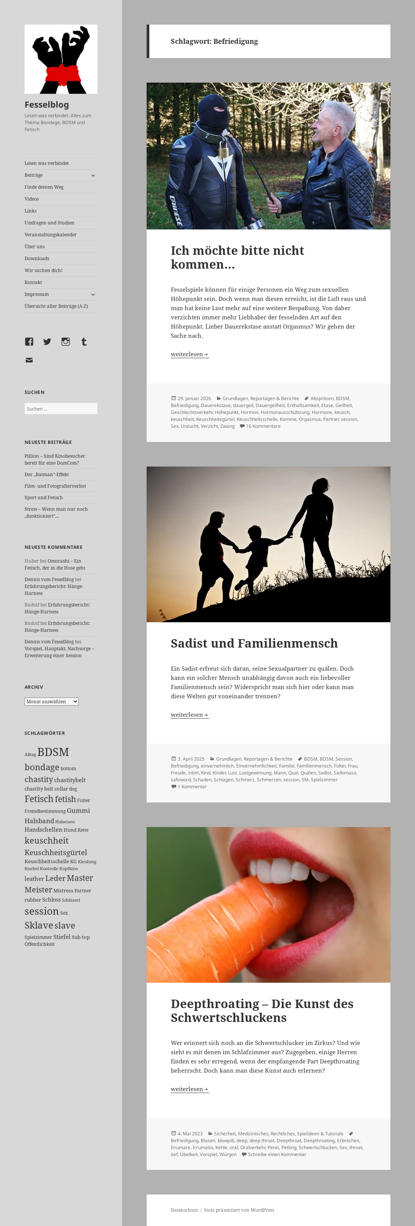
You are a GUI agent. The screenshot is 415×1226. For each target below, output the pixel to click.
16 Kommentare (263, 426)
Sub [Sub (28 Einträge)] (76, 937)
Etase (327, 405)
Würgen (228, 1154)
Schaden (202, 779)
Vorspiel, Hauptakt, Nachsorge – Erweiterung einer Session (59, 652)
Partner (331, 419)
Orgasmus (310, 419)
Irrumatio (203, 1147)
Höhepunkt (226, 412)
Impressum (37, 294)
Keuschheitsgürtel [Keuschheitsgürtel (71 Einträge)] (56, 852)
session (349, 419)
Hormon (249, 412)
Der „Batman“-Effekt (47, 474)
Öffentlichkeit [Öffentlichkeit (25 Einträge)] (40, 944)
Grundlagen (235, 398)
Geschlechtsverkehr (192, 412)
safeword (181, 779)
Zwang (227, 426)
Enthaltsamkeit (303, 405)
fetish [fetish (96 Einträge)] (65, 798)
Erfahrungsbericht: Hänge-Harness (57, 608)
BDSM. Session (336, 759)
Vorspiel (208, 1154)
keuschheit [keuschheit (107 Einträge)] (47, 840)
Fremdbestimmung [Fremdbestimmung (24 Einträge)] (45, 811)
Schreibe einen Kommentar (277, 1154)
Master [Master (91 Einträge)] (80, 877)
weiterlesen (190, 354)
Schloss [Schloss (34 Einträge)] (51, 899)
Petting (288, 1147)
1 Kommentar (192, 786)
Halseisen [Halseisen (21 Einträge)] (65, 821)
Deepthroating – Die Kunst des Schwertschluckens (262, 1010)
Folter (340, 766)
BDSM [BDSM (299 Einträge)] (53, 751)
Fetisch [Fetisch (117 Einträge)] (39, 799)
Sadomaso (345, 772)
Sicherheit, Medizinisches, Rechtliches (254, 1133)
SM (305, 779)
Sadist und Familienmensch (254, 643)
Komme (288, 419)
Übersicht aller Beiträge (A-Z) (56, 306)
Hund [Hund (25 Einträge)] (70, 830)
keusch (341, 412)
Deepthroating (319, 1140)
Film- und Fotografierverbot (55, 486)
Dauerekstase (216, 405)
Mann (280, 772)
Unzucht (189, 426)
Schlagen (223, 779)
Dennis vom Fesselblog (49, 579)
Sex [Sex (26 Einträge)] (64, 913)
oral (234, 1147)
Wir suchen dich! (44, 270)
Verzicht (209, 426)
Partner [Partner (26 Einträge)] (82, 890)
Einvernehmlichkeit (256, 766)
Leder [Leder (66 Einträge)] (55, 878)
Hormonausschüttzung (285, 412)
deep (241, 1140)
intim (193, 772)
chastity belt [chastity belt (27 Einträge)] (39, 788)
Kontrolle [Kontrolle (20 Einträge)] (49, 868)
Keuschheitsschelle (257, 419)
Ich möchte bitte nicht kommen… (237, 257)
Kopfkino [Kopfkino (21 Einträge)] (69, 868)
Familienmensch (314, 766)
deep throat (262, 1140)
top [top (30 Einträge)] (86, 937)
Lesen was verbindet (47, 163)
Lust (232, 772)
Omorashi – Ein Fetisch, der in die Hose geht (55, 564)
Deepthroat (289, 1140)
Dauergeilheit (270, 405)
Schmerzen (269, 779)
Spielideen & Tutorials (320, 1133)
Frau (352, 766)
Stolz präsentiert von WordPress (239, 1210)
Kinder (219, 772)
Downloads (37, 258)
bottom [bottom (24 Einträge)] (68, 768)
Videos (32, 199)
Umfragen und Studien (49, 222)
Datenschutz (184, 1210)
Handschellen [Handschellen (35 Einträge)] (44, 829)
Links (30, 211)
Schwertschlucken (318, 1147)
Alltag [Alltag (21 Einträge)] (30, 754)
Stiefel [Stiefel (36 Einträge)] (62, 936)
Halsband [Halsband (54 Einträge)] (39, 820)
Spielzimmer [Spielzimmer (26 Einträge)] (38, 937)
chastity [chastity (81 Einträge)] (39, 779)
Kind (205, 772)
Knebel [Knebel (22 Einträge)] (32, 868)
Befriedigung (184, 405)
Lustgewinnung (255, 772)
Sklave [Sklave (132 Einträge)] (39, 925)
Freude (178, 772)
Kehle (221, 1147)
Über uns (35, 246)
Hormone (322, 412)
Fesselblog (47, 104)
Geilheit (344, 405)
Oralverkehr (252, 1147)
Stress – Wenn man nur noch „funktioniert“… (56, 512)
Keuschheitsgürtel (215, 419)
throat (355, 1147)
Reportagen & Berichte (274, 398)
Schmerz (245, 779)
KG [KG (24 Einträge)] (73, 861)
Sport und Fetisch (44, 497)
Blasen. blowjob (217, 1140)
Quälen (308, 772)
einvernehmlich (217, 766)
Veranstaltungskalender (51, 234)
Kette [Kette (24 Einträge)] (83, 830)
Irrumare (180, 1147)
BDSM (342, 398)
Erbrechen (348, 1140)
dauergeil (243, 405)
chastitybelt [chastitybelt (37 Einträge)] (70, 780)
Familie (286, 766)
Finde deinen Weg (44, 187)
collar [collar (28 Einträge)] (61, 788)
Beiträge (34, 175)
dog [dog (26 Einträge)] (73, 789)
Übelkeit (189, 1154)
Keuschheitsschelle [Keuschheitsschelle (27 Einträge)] (47, 861)
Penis (273, 1147)
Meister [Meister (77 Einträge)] (38, 889)
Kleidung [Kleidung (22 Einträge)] (87, 861)
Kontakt (33, 282)
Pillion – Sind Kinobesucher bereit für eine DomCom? (55, 459)
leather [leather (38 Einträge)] (34, 878)
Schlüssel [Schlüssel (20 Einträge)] (71, 900)
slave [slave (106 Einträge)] (65, 925)
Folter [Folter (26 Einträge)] (83, 800)
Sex (175, 426)
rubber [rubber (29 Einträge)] (33, 899)
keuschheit (182, 419)
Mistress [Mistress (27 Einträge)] (63, 890)
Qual (293, 772)
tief (174, 1154)
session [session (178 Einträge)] (42, 911)
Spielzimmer (324, 779)
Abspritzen (322, 398)
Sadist (324, 772)
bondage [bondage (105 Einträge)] (42, 766)
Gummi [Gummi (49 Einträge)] (78, 810)
